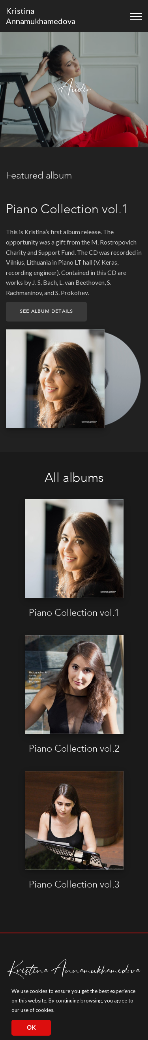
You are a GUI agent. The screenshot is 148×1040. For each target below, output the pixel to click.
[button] (57, 1011)
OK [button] (31, 1027)
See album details (46, 311)
